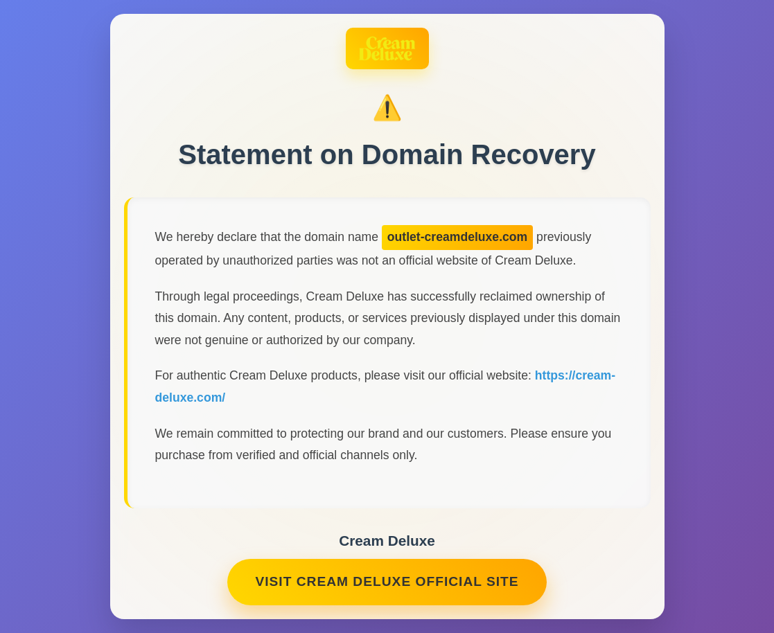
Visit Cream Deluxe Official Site (386, 581)
